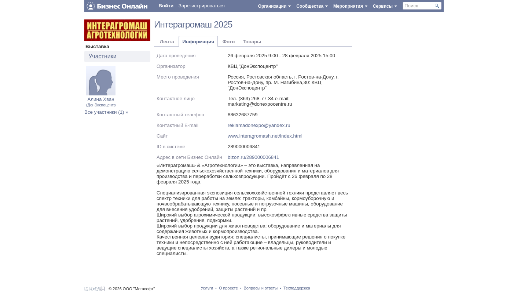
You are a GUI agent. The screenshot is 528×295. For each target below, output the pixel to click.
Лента (167, 41)
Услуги (207, 288)
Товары (252, 41)
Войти (165, 5)
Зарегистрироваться (202, 5)
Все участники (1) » (106, 112)
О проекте (228, 288)
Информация (198, 41)
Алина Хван (101, 101)
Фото (229, 41)
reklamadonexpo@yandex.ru (259, 125)
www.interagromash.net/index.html (265, 136)
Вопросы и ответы (261, 288)
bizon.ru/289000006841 (253, 157)
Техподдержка (296, 288)
